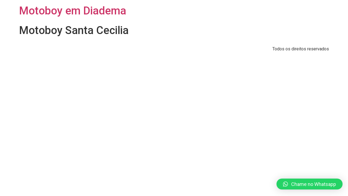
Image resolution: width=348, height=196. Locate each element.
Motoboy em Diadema (72, 10)
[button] (309, 184)
